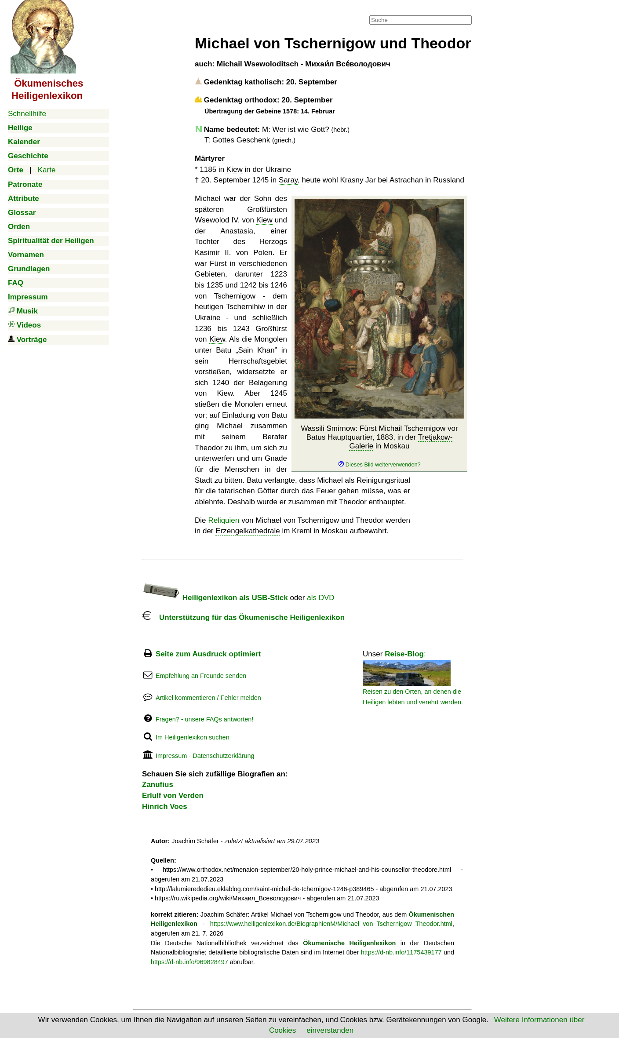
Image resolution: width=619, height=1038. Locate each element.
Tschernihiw (245, 306)
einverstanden (329, 1030)
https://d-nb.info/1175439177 (401, 952)
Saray (288, 180)
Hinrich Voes (164, 806)
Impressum (171, 755)
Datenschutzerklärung (223, 755)
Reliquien (223, 520)
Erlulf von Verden (173, 795)
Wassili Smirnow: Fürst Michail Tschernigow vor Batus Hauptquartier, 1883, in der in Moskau (379, 446)
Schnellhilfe (27, 113)
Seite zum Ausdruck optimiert (208, 654)
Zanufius (157, 784)
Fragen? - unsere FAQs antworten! (204, 719)
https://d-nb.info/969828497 (189, 961)
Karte (47, 170)
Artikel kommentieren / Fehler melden (208, 697)
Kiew (234, 169)
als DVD (320, 598)
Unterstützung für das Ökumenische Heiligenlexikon (243, 617)
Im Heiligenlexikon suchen (192, 737)
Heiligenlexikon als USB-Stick (215, 598)
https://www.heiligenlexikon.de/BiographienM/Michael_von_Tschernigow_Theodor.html (331, 923)
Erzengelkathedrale (247, 531)
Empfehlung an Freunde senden (201, 675)
